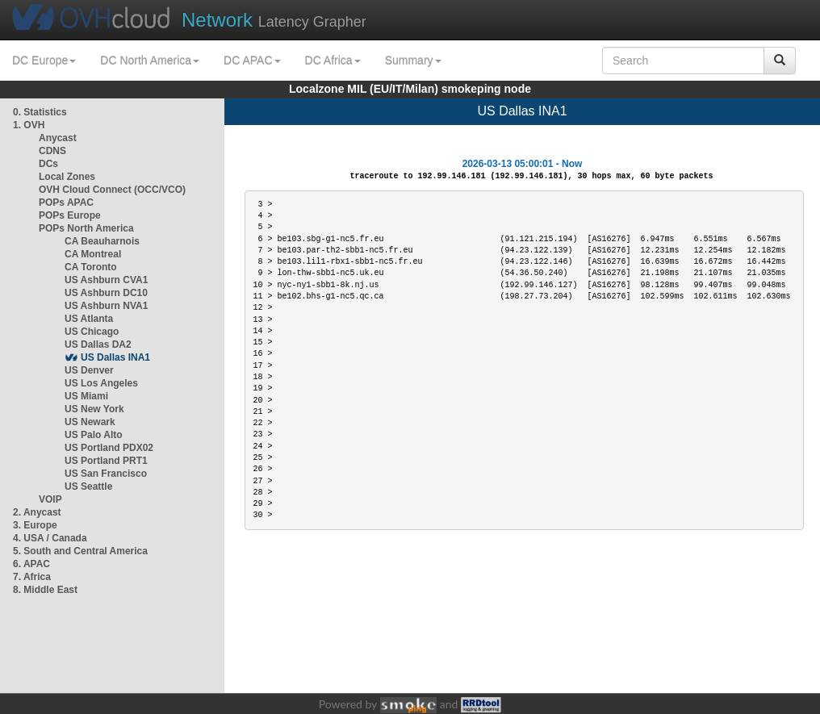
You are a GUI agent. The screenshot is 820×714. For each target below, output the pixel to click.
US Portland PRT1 (106, 460)
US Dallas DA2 (98, 344)
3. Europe (35, 525)
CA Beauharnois (102, 241)
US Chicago (92, 331)
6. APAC (31, 564)
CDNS (52, 151)
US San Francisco (106, 473)
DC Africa (333, 60)
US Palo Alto (94, 435)
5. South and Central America (80, 551)
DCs (48, 163)
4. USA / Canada (50, 538)
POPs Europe (70, 215)
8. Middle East (45, 589)
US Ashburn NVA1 (106, 305)
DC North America (149, 60)
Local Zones (67, 176)
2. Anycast (37, 512)
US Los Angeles (101, 383)
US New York (94, 409)
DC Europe (44, 60)
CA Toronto (91, 267)
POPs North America (86, 228)
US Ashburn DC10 (106, 293)
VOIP (50, 499)
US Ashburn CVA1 (106, 280)
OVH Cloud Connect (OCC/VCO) (112, 189)
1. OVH (28, 125)
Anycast (58, 138)
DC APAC (252, 60)
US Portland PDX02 (109, 447)
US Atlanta (89, 318)
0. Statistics (40, 112)
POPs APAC (66, 202)
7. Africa (32, 576)
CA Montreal (93, 254)
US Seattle (88, 486)
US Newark (90, 422)
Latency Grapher (274, 20)
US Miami (86, 396)
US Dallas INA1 (115, 357)
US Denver (89, 370)
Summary (413, 60)
